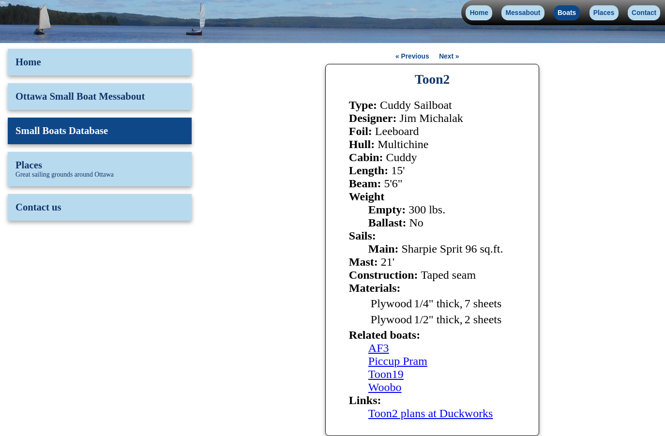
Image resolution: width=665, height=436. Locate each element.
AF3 (378, 348)
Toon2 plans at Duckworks (430, 413)
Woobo (385, 387)
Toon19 (386, 374)
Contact (644, 12)
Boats (567, 12)
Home (479, 12)
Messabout (523, 12)
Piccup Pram (397, 361)
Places (604, 12)
